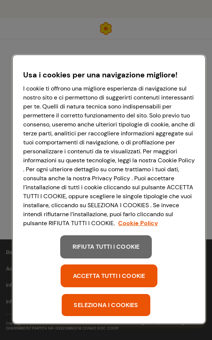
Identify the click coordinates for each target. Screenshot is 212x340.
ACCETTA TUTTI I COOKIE (109, 276)
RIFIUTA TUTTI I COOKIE (106, 247)
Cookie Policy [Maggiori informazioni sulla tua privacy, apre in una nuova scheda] (138, 223)
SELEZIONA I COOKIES (106, 305)
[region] (109, 189)
